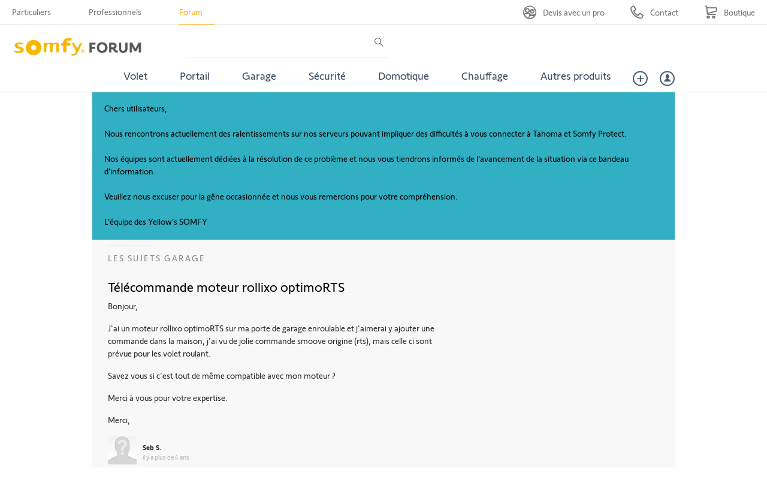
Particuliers (31, 12)
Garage (259, 75)
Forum (191, 12)
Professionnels (115, 12)
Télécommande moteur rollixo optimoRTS (226, 286)
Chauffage (484, 75)
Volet (135, 75)
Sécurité (327, 75)
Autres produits (575, 75)
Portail (195, 75)
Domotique (403, 75)
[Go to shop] (729, 12)
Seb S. (152, 447)
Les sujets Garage (157, 258)
